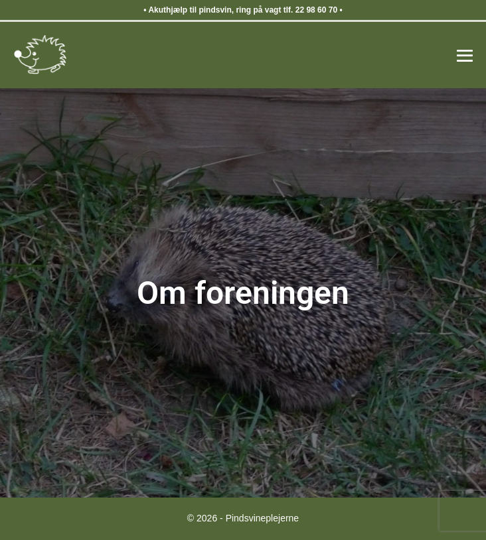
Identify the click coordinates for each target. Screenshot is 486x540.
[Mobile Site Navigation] (465, 56)
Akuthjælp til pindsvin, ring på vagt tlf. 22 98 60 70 (242, 10)
